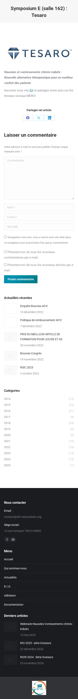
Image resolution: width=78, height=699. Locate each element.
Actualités (10, 577)
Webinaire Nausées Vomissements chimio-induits (46, 626)
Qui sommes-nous (15, 568)
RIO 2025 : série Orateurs (35, 643)
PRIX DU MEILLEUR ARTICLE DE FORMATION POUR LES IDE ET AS (41, 337)
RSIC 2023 (26, 367)
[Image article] (10, 309)
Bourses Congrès (31, 353)
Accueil (8, 559)
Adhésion (10, 595)
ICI (31, 90)
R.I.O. (7, 586)
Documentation (13, 604)
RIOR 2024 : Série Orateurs (36, 657)
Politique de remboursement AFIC (41, 320)
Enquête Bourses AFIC (34, 306)
